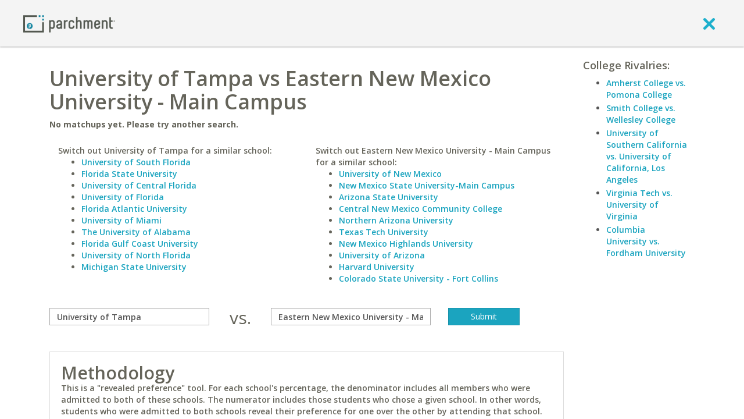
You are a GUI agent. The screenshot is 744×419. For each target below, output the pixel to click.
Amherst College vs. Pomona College (646, 88)
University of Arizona (382, 255)
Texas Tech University (383, 231)
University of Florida (122, 197)
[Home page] (69, 23)
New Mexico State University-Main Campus (426, 185)
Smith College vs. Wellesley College (640, 113)
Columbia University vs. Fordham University (646, 241)
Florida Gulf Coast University (139, 243)
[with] (351, 316)
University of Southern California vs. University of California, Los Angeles (646, 156)
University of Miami (121, 220)
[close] (709, 23)
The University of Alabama (136, 231)
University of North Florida (136, 255)
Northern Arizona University (396, 220)
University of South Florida (136, 162)
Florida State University (129, 173)
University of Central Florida (138, 185)
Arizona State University (388, 197)
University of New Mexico (390, 173)
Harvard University (376, 266)
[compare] (129, 316)
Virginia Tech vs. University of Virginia (639, 204)
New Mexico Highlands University (406, 243)
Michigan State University (134, 266)
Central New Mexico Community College (420, 208)
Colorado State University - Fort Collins (418, 278)
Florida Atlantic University (134, 208)
